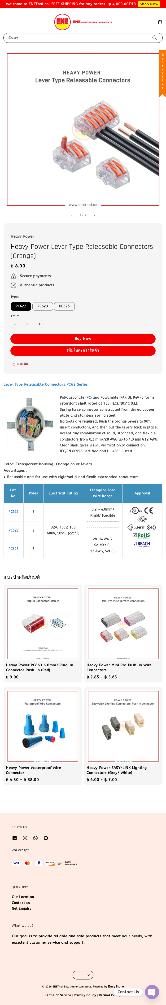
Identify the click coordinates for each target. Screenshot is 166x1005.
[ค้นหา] (154, 37)
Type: (15, 296)
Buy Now (83, 338)
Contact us (21, 903)
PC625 (64, 306)
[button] (6, 22)
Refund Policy (110, 995)
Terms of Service (58, 995)
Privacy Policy (85, 995)
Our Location (23, 897)
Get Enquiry (21, 909)
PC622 (21, 306)
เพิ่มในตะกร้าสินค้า (83, 350)
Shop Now (149, 4)
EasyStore (116, 986)
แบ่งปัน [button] (19, 364)
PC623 (42, 306)
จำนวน (16, 316)
